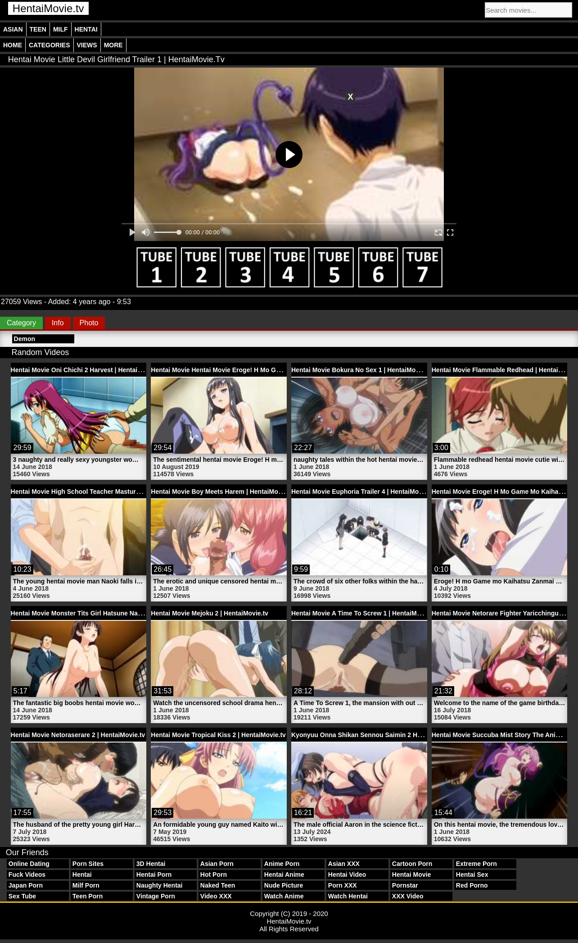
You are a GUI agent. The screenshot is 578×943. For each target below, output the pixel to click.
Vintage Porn (155, 896)
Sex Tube (22, 896)
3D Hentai (151, 863)
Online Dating (29, 863)
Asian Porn (217, 863)
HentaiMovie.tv (48, 8)
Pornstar (405, 885)
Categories (49, 45)
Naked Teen (217, 885)
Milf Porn (85, 885)
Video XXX (216, 896)
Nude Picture (283, 885)
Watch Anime (284, 896)
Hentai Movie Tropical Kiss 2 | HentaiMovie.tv (218, 734)
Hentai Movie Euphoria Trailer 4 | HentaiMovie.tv (363, 491)
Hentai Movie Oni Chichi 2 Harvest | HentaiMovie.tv (87, 370)
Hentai (86, 29)
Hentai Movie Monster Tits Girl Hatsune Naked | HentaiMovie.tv (105, 613)
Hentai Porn (154, 874)
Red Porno (472, 885)
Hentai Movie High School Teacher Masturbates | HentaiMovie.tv (106, 491)
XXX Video (408, 896)
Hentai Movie (411, 874)
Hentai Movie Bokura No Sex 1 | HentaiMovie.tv (361, 370)
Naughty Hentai (159, 885)
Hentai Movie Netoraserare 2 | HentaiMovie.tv (78, 734)
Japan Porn (26, 885)
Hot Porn (213, 874)
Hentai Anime (284, 874)
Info (58, 323)
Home (12, 45)
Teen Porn (87, 896)
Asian (13, 29)
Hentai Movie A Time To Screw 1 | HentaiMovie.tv (364, 613)
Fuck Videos (27, 874)
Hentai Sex (472, 874)
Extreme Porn (476, 863)
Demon (24, 338)
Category (21, 323)
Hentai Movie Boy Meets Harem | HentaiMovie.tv (222, 491)
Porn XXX (342, 885)
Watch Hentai (348, 896)
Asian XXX (344, 863)
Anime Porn (282, 863)
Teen (38, 29)
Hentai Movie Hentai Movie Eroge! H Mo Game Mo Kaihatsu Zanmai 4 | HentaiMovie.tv (278, 370)
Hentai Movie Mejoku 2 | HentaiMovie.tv (209, 613)
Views (87, 45)
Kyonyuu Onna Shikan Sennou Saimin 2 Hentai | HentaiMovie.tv (386, 734)
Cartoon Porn (412, 863)
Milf (60, 29)
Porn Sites (88, 863)
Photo (89, 323)
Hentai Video (347, 874)
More (113, 45)
